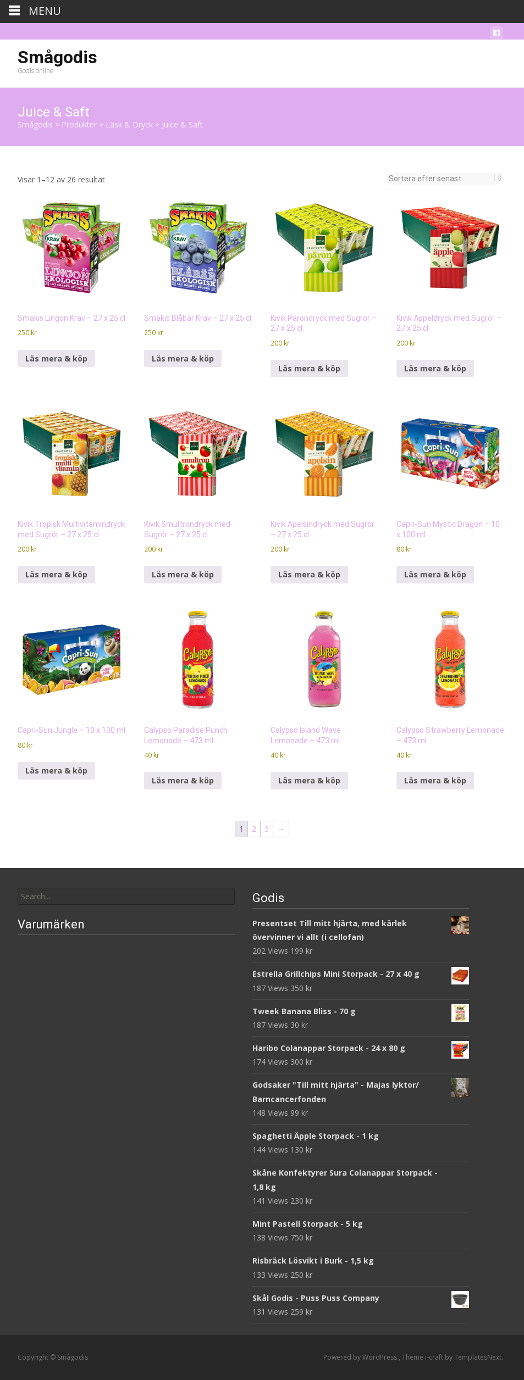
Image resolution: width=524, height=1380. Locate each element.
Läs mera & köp (56, 358)
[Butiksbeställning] (442, 178)
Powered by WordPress (361, 1357)
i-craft (435, 1357)
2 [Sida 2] (254, 828)
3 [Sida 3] (266, 828)
